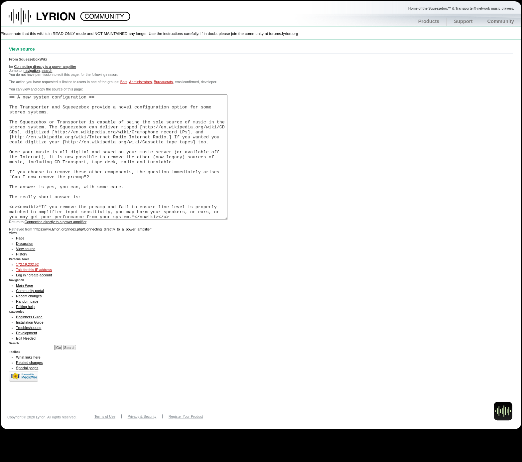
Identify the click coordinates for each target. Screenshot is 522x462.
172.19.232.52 (27, 289)
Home (49, 19)
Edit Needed (26, 363)
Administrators (140, 82)
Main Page (24, 310)
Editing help (25, 332)
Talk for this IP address (34, 295)
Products (429, 21)
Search (14, 368)
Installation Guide (29, 347)
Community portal (30, 316)
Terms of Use (104, 441)
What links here (28, 382)
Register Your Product (186, 441)
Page (20, 263)
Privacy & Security (142, 441)
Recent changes (29, 321)
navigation (32, 71)
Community (500, 21)
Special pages (27, 393)
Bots (123, 82)
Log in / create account (34, 300)
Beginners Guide (29, 342)
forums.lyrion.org (283, 33)
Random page (27, 326)
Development (26, 358)
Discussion (24, 268)
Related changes (29, 387)
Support (463, 21)
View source (25, 274)
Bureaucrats (163, 82)
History (21, 279)
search (47, 71)
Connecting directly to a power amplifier (45, 67)
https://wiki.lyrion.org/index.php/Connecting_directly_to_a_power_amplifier (93, 254)
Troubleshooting (28, 353)
